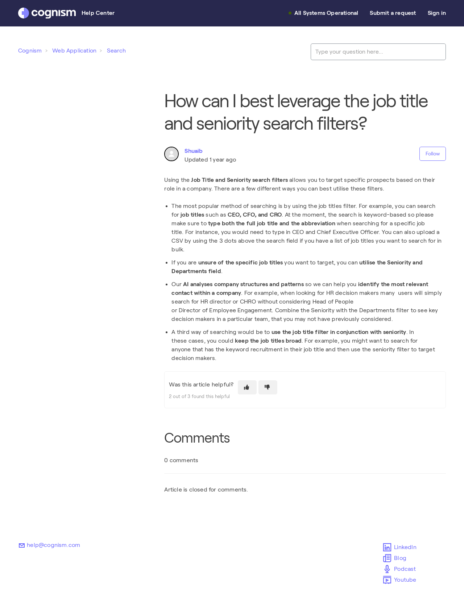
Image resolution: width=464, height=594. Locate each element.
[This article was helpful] (247, 387)
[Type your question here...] (378, 51)
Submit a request (393, 13)
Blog (387, 558)
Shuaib (194, 151)
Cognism (30, 50)
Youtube (387, 580)
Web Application (74, 50)
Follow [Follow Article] (433, 153)
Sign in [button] (437, 13)
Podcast (387, 569)
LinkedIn (387, 547)
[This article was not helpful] (267, 387)
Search (116, 50)
